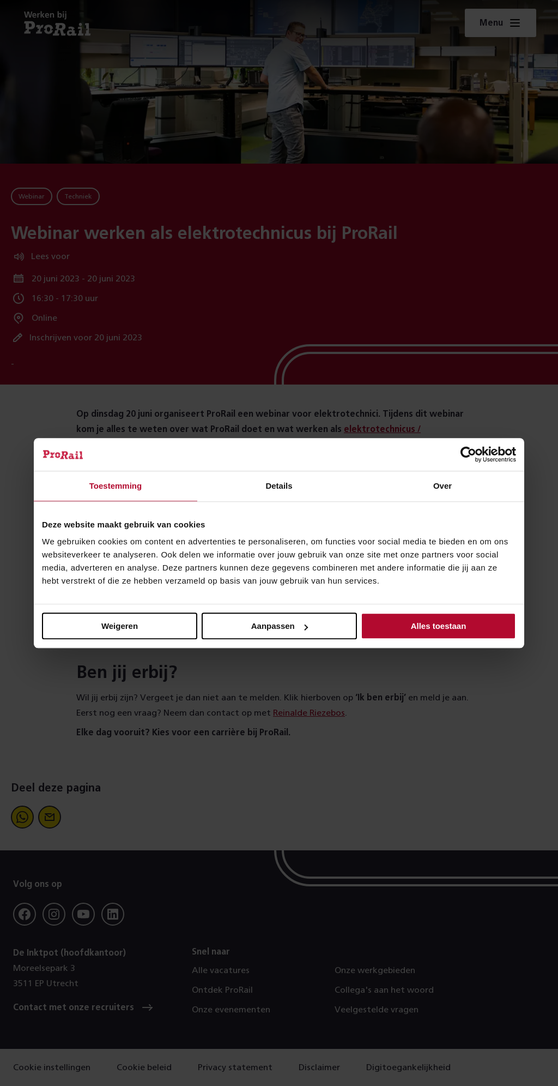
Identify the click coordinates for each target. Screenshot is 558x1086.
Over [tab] (442, 485)
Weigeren (119, 626)
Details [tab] (278, 485)
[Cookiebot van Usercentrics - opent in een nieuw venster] (468, 454)
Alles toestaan (438, 626)
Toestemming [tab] (115, 485)
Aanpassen (279, 626)
